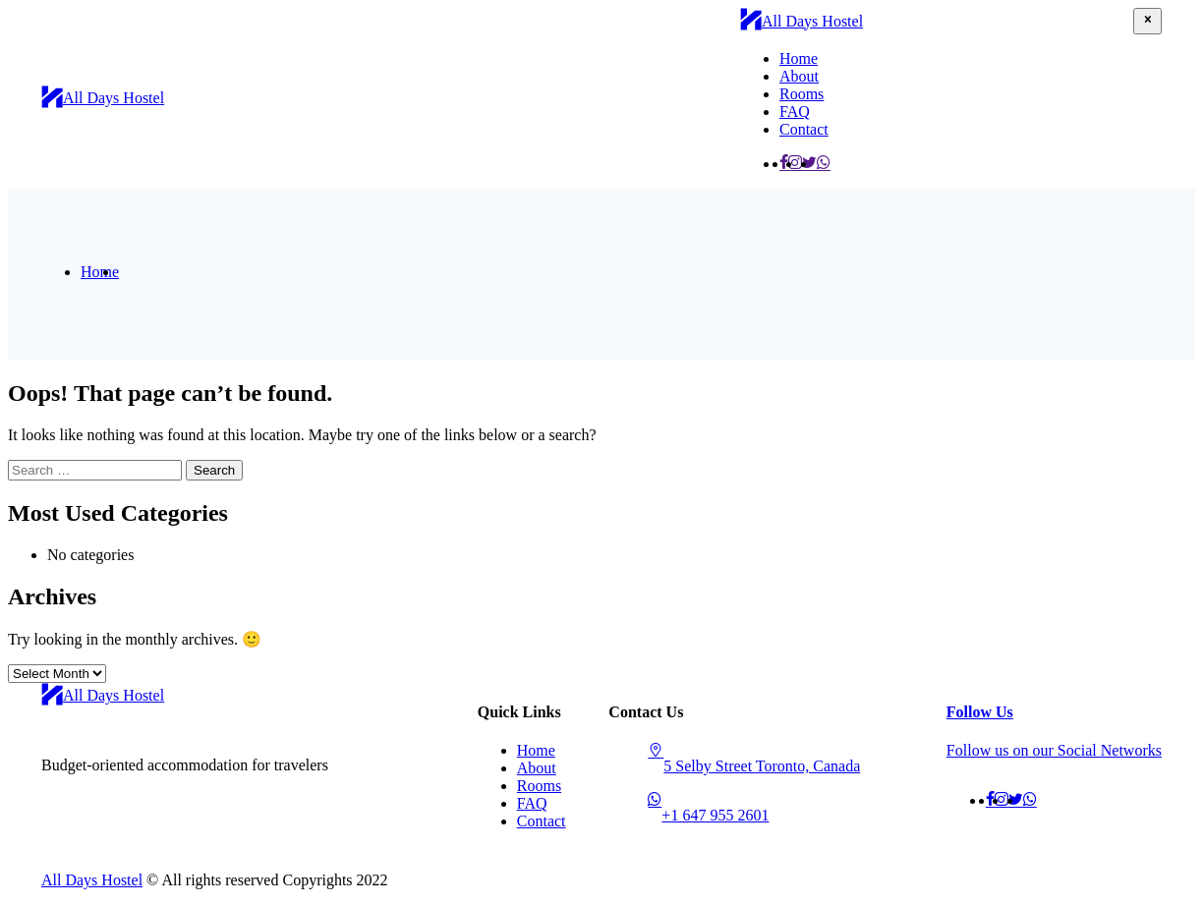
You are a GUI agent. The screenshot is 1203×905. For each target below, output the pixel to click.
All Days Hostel (92, 880)
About (799, 76)
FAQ (794, 111)
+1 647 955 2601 (715, 815)
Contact (804, 129)
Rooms (801, 93)
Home (798, 58)
